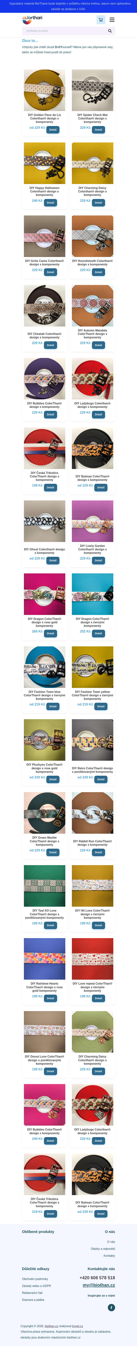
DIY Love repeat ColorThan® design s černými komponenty (92, 987)
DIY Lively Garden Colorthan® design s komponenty (92, 549)
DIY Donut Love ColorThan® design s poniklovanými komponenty (44, 1060)
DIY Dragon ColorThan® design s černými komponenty (92, 622)
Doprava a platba (33, 1299)
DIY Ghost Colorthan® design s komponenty (44, 551)
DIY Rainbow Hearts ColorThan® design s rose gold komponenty (44, 987)
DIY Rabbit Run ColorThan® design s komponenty (92, 843)
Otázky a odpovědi (103, 1248)
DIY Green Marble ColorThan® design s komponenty (44, 841)
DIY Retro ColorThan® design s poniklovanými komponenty (92, 770)
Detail (53, 129)
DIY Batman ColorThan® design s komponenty (92, 478)
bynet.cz (77, 1326)
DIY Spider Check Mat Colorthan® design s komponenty (92, 118)
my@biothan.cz (99, 1285)
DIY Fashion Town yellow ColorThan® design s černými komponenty (92, 695)
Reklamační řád (32, 1292)
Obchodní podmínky (35, 1279)
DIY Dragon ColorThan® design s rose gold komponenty (44, 622)
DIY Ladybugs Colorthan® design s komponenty (92, 405)
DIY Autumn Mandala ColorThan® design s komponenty (92, 334)
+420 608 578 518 (97, 1278)
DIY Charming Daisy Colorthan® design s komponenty (92, 191)
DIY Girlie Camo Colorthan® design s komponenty (44, 262)
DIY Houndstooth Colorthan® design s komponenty (92, 262)
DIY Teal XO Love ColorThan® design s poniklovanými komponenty (44, 914)
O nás (111, 1241)
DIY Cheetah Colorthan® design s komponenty (44, 335)
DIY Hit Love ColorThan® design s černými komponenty (92, 914)
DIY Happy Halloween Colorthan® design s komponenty (44, 191)
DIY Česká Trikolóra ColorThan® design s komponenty (44, 476)
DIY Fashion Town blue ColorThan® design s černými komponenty (44, 695)
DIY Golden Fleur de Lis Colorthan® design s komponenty (44, 118)
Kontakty (109, 1255)
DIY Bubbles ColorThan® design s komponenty (44, 405)
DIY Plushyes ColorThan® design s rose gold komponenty (44, 768)
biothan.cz (51, 1326)
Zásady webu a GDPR (36, 1285)
